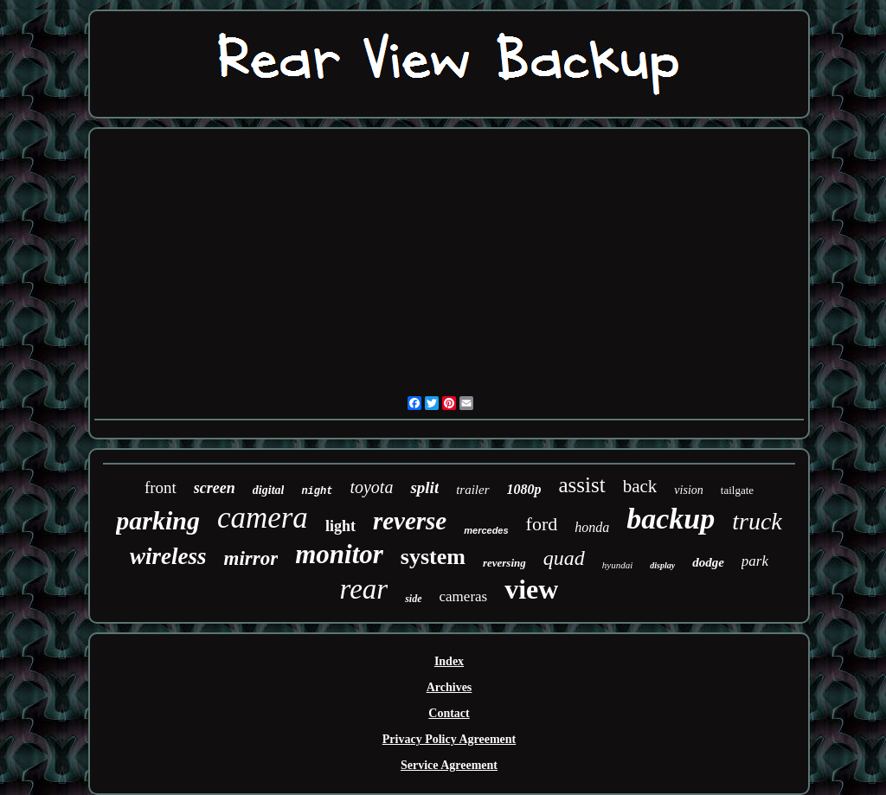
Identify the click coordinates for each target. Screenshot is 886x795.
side (413, 599)
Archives (449, 687)
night (316, 491)
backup (670, 519)
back (640, 486)
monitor (339, 554)
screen (214, 488)
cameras (464, 596)
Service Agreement (449, 765)
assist (582, 485)
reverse (409, 521)
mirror (251, 558)
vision (688, 490)
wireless (168, 556)
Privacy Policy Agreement (449, 739)
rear (364, 589)
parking (158, 520)
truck (757, 521)
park (755, 561)
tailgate (737, 490)
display (662, 565)
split (424, 487)
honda (592, 527)
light (340, 526)
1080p (524, 489)
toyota (371, 487)
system (433, 556)
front (160, 487)
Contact (448, 713)
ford (542, 524)
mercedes (486, 530)
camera (262, 518)
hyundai (617, 565)
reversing (504, 562)
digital (269, 490)
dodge (708, 562)
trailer (472, 490)
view (531, 589)
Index (449, 661)
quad (564, 558)
